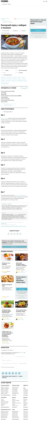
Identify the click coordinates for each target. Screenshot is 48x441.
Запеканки (3, 404)
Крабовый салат (15, 393)
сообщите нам (4, 223)
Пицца (2, 399)
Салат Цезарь (15, 390)
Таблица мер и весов (8, 105)
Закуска (13, 81)
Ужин (23, 78)
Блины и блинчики (4, 402)
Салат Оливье (15, 388)
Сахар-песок (5, 99)
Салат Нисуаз (14, 391)
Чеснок (3, 93)
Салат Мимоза (15, 392)
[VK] (6, 374)
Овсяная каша (15, 413)
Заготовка (8, 81)
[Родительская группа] (6, 4)
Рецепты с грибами (4, 390)
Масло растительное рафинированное (11, 96)
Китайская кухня (4, 415)
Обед (19, 78)
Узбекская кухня (4, 416)
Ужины (2, 406)
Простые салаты (15, 387)
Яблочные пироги (4, 391)
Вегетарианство (5, 83)
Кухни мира (3, 419)
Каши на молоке (15, 418)
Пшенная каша (15, 416)
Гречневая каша (15, 411)
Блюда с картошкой (5, 388)
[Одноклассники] (10, 374)
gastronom (18, 18)
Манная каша (14, 415)
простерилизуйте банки (20, 195)
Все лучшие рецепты (5, 407)
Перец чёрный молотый (7, 100)
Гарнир (3, 81)
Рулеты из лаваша (15, 401)
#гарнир (20, 226)
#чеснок (2, 226)
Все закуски (14, 407)
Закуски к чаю (15, 406)
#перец (13, 226)
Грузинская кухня (4, 413)
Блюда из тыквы (4, 393)
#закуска (24, 226)
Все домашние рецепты (5, 395)
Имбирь (3, 94)
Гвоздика (4, 102)
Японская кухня (4, 418)
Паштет (13, 404)
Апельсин (4, 97)
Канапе (13, 402)
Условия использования (22, 298)
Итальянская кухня (4, 414)
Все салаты (14, 395)
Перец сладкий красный (7, 91)
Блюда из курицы (4, 403)
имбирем (16, 214)
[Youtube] (16, 374)
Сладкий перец (4, 118)
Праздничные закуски (16, 403)
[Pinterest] (13, 374)
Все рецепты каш (15, 419)
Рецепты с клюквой (4, 392)
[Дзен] (19, 374)
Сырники (2, 401)
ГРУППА (3, 283)
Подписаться (22, 289)
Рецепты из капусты (5, 387)
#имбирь (17, 226)
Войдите (21, 353)
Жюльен (13, 399)
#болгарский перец (8, 226)
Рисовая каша (15, 414)
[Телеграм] (3, 374)
